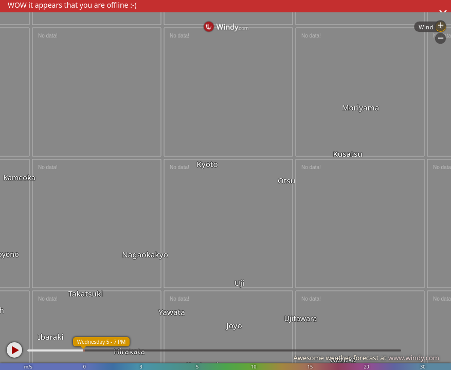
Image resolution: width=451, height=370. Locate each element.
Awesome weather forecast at (366, 357)
